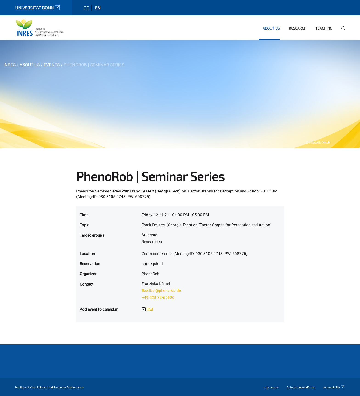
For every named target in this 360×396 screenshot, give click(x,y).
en (98, 7)
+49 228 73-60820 (158, 297)
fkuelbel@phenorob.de (161, 290)
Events (52, 65)
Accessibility (334, 387)
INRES (9, 65)
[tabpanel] (180, 94)
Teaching (323, 28)
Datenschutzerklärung (301, 387)
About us (271, 28)
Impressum (271, 387)
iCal (149, 309)
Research (298, 28)
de (86, 7)
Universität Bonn (38, 7)
